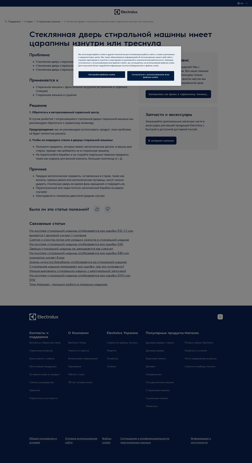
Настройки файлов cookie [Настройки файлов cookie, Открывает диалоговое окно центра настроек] (101, 74)
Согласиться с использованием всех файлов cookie (150, 75)
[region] (127, 66)
